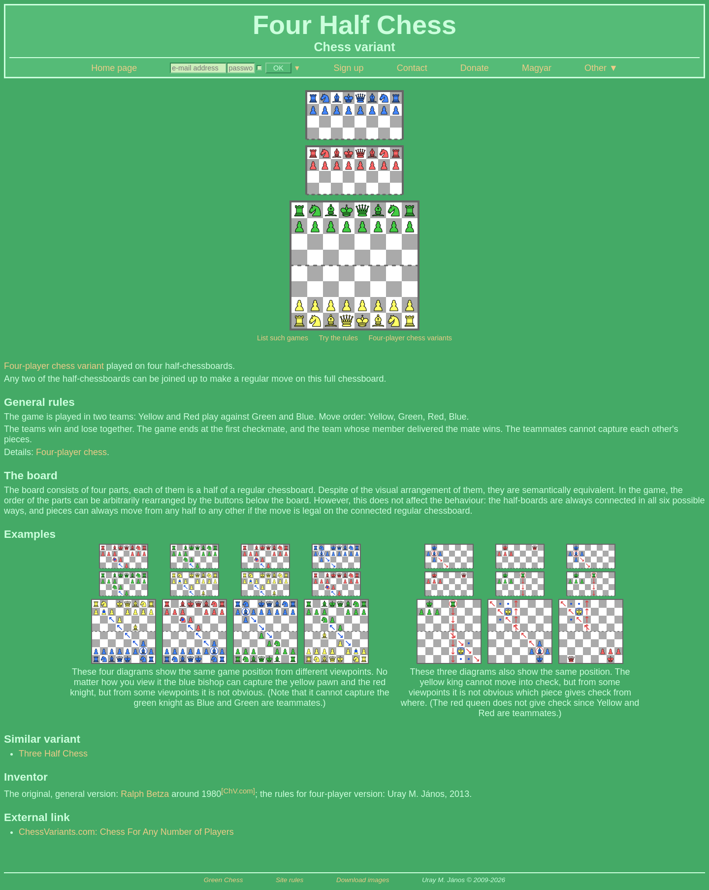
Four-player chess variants (410, 338)
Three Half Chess (53, 753)
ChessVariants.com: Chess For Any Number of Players (126, 832)
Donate (474, 68)
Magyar (536, 68)
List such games (282, 338)
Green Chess (223, 880)
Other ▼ (601, 68)
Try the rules (338, 338)
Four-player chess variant (54, 366)
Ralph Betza (145, 794)
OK (278, 68)
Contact (412, 68)
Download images (362, 880)
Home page (114, 68)
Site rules (289, 880)
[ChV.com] (238, 791)
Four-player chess (71, 452)
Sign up (349, 68)
